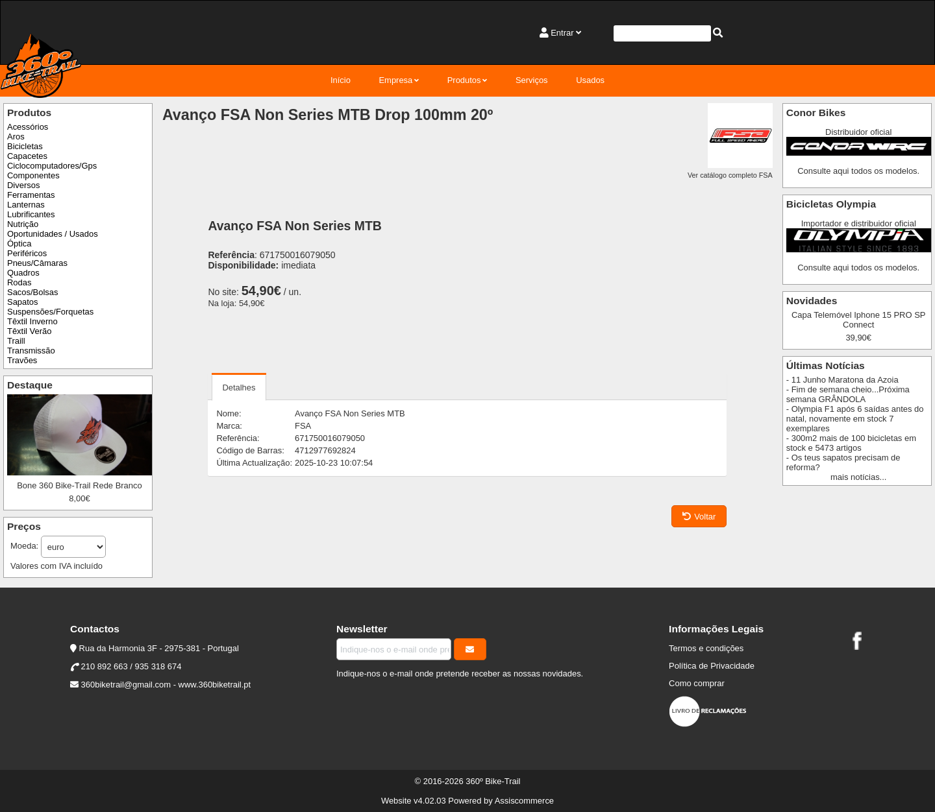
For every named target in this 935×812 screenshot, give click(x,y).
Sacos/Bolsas (32, 292)
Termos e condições (706, 648)
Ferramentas (31, 195)
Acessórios (27, 127)
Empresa (395, 80)
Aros (16, 136)
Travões (22, 360)
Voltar (699, 516)
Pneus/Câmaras (37, 263)
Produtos (464, 80)
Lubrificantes (31, 214)
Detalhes (238, 387)
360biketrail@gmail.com (126, 684)
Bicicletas (25, 146)
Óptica (19, 243)
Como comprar (697, 683)
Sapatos (22, 302)
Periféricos (27, 253)
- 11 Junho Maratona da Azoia (842, 380)
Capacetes (27, 156)
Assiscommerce (524, 801)
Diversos (23, 185)
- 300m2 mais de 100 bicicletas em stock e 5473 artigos (851, 443)
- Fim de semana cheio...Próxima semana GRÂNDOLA (848, 394)
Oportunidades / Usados (52, 234)
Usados (590, 80)
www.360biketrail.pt (215, 684)
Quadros (23, 273)
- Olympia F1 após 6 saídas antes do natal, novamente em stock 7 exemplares (855, 418)
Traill (16, 341)
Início (340, 80)
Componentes (33, 175)
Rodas (19, 282)
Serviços (532, 80)
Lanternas (26, 204)
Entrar (562, 33)
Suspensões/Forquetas (50, 311)
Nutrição (22, 224)
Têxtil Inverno (32, 321)
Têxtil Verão (29, 331)
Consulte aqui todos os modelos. (858, 171)
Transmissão (31, 350)
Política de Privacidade (711, 666)
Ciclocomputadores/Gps (52, 166)
